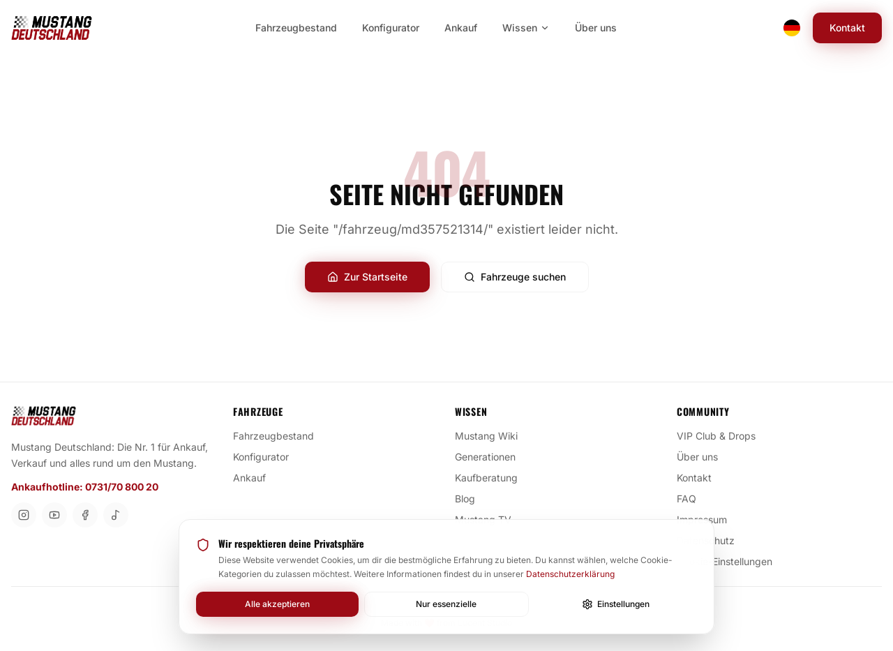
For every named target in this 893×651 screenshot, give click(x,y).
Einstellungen (616, 604)
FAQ (692, 498)
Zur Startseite (367, 277)
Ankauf (255, 477)
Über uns (703, 456)
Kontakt (847, 27)
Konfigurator (266, 456)
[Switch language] (791, 27)
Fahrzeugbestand (279, 435)
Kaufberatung (492, 477)
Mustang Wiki (492, 435)
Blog (470, 498)
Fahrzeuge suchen (515, 277)
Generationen (491, 456)
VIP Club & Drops (722, 435)
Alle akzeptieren (277, 604)
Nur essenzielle (446, 604)
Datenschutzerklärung (570, 574)
